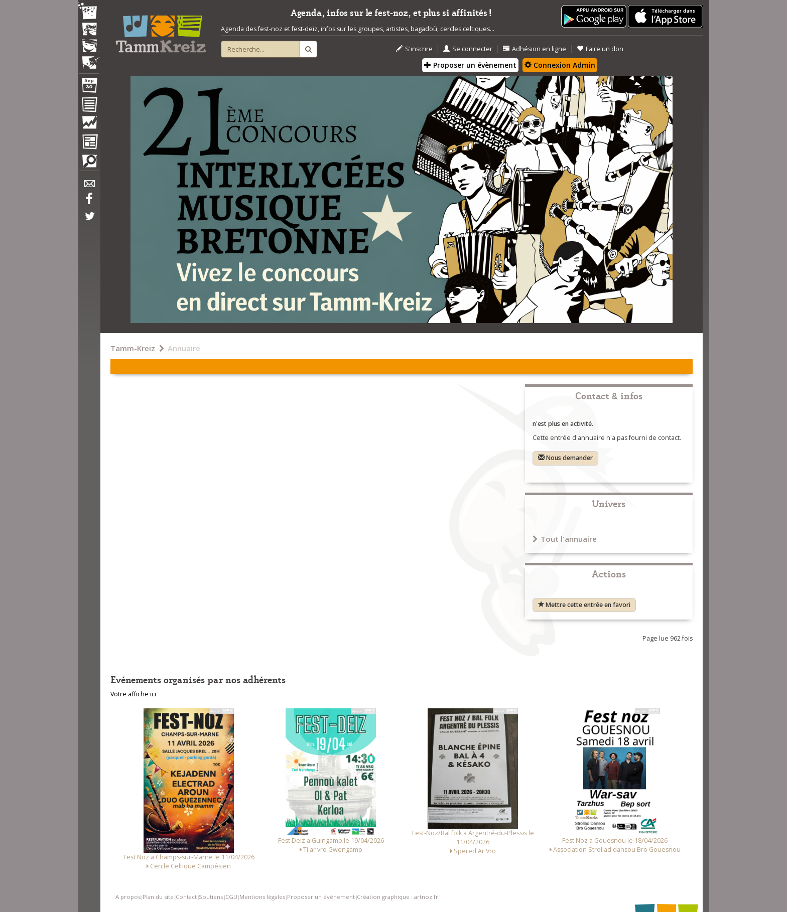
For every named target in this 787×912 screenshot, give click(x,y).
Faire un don (600, 49)
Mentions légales (262, 896)
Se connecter (467, 49)
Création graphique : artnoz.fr (397, 896)
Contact (186, 896)
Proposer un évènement (470, 65)
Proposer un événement (321, 896)
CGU (231, 896)
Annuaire (184, 348)
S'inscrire (414, 49)
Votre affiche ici (133, 694)
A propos (128, 896)
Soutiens (211, 896)
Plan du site (158, 896)
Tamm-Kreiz (132, 348)
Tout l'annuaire (565, 539)
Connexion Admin (559, 65)
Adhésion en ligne (534, 49)
